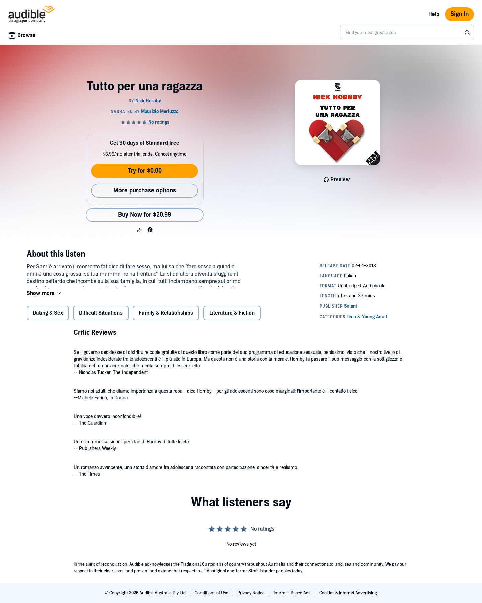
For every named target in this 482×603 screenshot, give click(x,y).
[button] (139, 230)
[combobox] (407, 32)
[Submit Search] (468, 32)
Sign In (459, 14)
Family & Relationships (166, 317)
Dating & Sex (48, 317)
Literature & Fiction (232, 317)
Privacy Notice (251, 593)
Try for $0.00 (145, 170)
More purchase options (144, 190)
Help (433, 14)
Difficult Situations (101, 317)
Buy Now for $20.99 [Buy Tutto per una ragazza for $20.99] (144, 214)
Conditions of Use (212, 593)
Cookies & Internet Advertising (348, 593)
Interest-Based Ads (292, 593)
